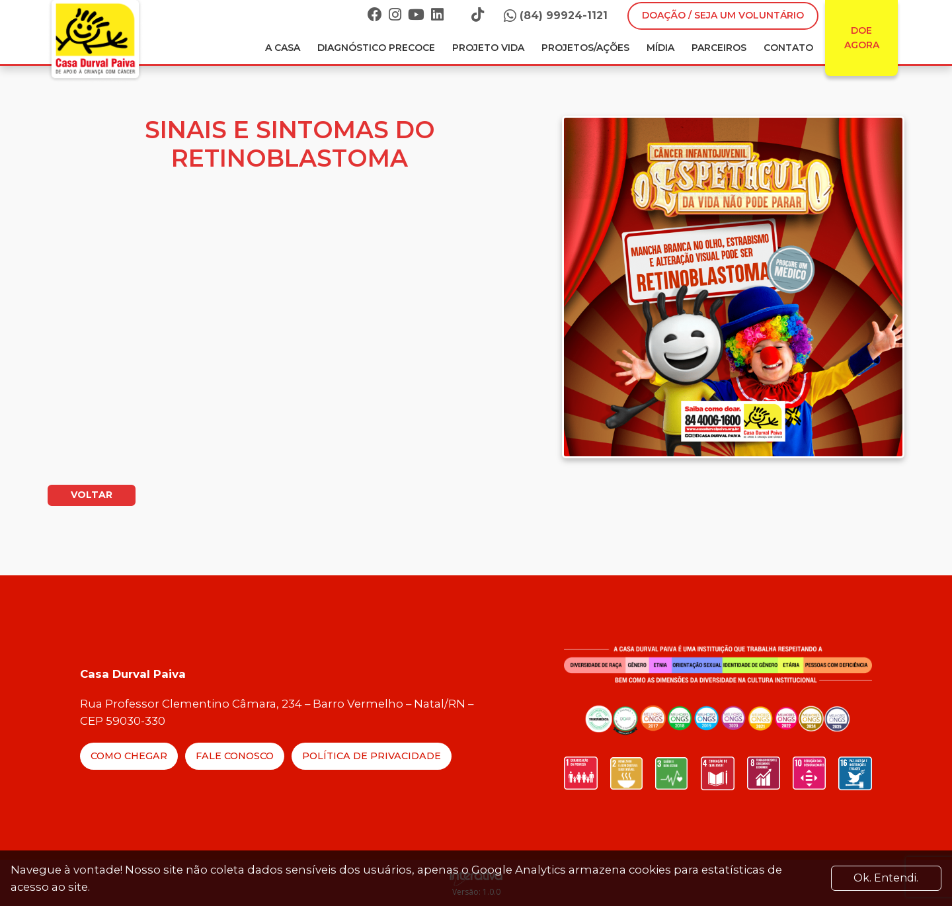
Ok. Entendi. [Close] (885, 878)
